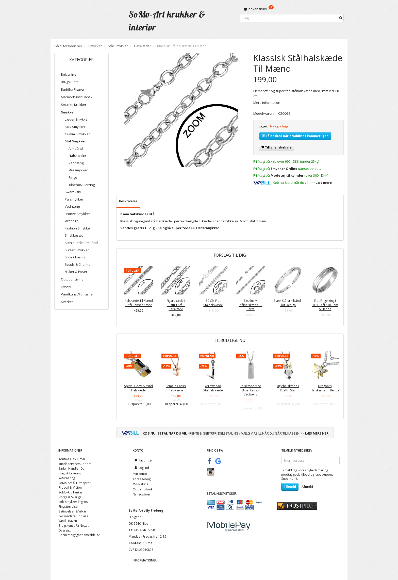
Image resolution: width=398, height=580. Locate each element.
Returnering (66, 478)
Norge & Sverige (69, 497)
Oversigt (64, 530)
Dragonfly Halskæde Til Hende (325, 388)
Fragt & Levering (69, 473)
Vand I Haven (67, 521)
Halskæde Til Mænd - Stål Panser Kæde (138, 303)
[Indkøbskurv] (292, 9)
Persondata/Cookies (73, 516)
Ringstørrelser (68, 506)
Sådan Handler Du (71, 468)
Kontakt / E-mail (142, 543)
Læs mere (324, 182)
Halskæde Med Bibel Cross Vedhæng (250, 390)
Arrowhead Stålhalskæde (213, 388)
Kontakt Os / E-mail (72, 459)
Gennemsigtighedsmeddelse (79, 535)
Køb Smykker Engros (73, 502)
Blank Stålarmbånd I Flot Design (287, 303)
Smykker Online (284, 168)
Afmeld (307, 487)
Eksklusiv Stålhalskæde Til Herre (250, 305)
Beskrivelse (128, 201)
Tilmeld (290, 487)
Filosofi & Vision (70, 487)
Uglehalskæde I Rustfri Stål (288, 388)
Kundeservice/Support (74, 464)
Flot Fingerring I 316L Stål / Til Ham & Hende (325, 305)
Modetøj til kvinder (287, 175)
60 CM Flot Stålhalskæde (213, 303)
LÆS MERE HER (316, 433)
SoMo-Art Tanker (70, 492)
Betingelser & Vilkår (72, 511)
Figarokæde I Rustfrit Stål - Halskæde (176, 305)
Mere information (266, 102)
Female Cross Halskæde (176, 388)
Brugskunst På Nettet (73, 525)
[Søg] (340, 18)
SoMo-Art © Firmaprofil (75, 483)
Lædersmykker (207, 228)
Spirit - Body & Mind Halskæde (138, 388)
